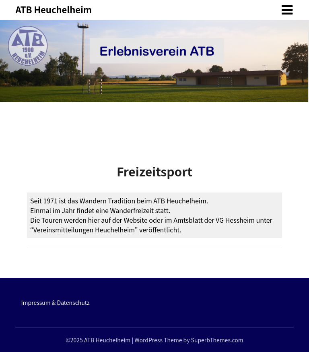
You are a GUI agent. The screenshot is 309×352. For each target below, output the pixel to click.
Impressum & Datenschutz (55, 302)
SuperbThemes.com (217, 340)
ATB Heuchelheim (53, 9)
